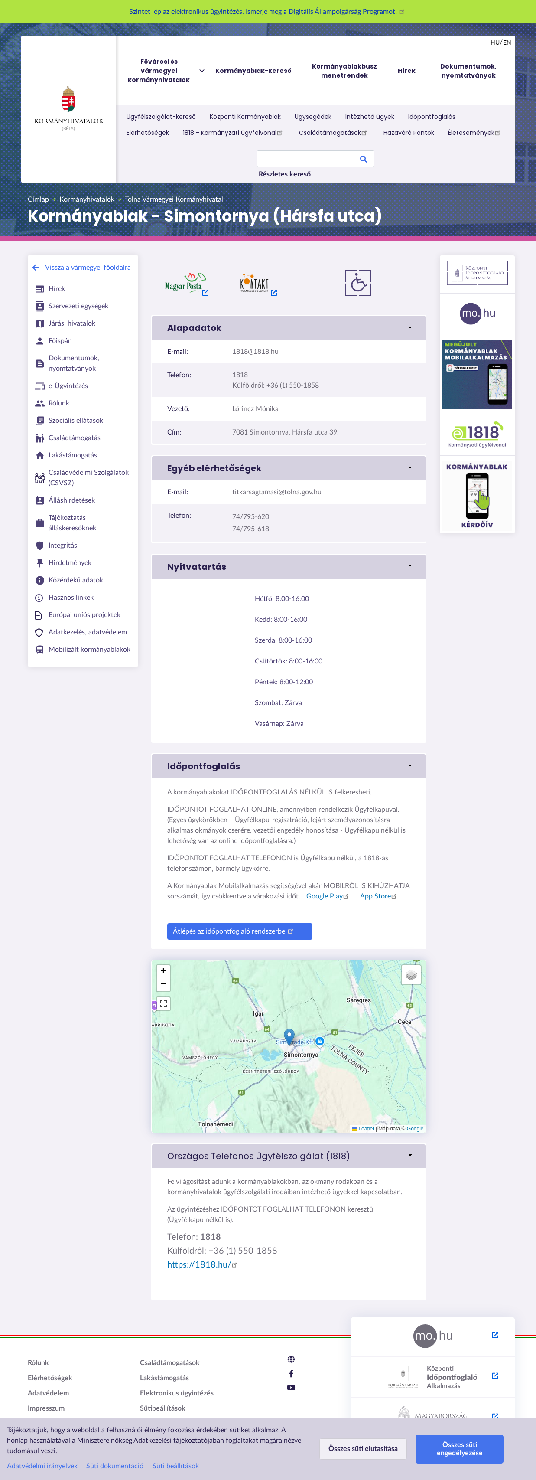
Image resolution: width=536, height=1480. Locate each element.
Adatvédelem (48, 1393)
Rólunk (38, 1362)
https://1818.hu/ (203, 1265)
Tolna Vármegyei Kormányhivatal (174, 199)
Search (363, 160)
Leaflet (363, 1129)
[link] (289, 328)
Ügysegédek (313, 116)
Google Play (328, 896)
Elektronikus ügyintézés (177, 1393)
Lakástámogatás (164, 1378)
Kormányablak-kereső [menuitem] (253, 70)
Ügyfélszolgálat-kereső (161, 116)
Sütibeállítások (162, 1408)
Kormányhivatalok (68, 105)
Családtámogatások (334, 132)
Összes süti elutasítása (363, 1448)
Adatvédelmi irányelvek (42, 1466)
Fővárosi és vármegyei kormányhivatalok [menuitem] (167, 71)
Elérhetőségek (148, 132)
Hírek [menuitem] (407, 70)
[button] (289, 1037)
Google (415, 1129)
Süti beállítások (176, 1466)
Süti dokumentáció (114, 1466)
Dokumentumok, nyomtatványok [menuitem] (468, 71)
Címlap (38, 199)
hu (495, 43)
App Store (380, 896)
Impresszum (46, 1408)
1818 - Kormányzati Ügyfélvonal (234, 132)
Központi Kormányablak (245, 116)
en (507, 43)
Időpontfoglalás (431, 116)
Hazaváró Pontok (408, 132)
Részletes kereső (285, 174)
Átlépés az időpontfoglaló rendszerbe (234, 930)
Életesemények (475, 132)
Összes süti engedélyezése (460, 1449)
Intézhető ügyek (369, 116)
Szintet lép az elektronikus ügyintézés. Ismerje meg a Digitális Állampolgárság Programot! (268, 11)
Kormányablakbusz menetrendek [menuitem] (344, 71)
